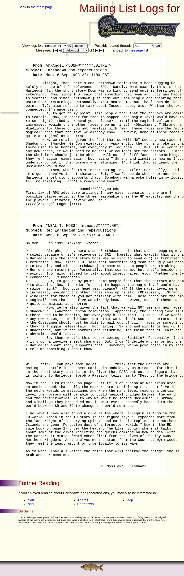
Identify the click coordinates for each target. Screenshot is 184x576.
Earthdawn (85, 504)
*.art (31, 500)
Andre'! (82, 500)
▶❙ (102, 50)
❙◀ (55, 50)
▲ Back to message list (130, 50)
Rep (130, 500)
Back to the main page (35, 7)
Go (158, 45)
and (31, 504)
